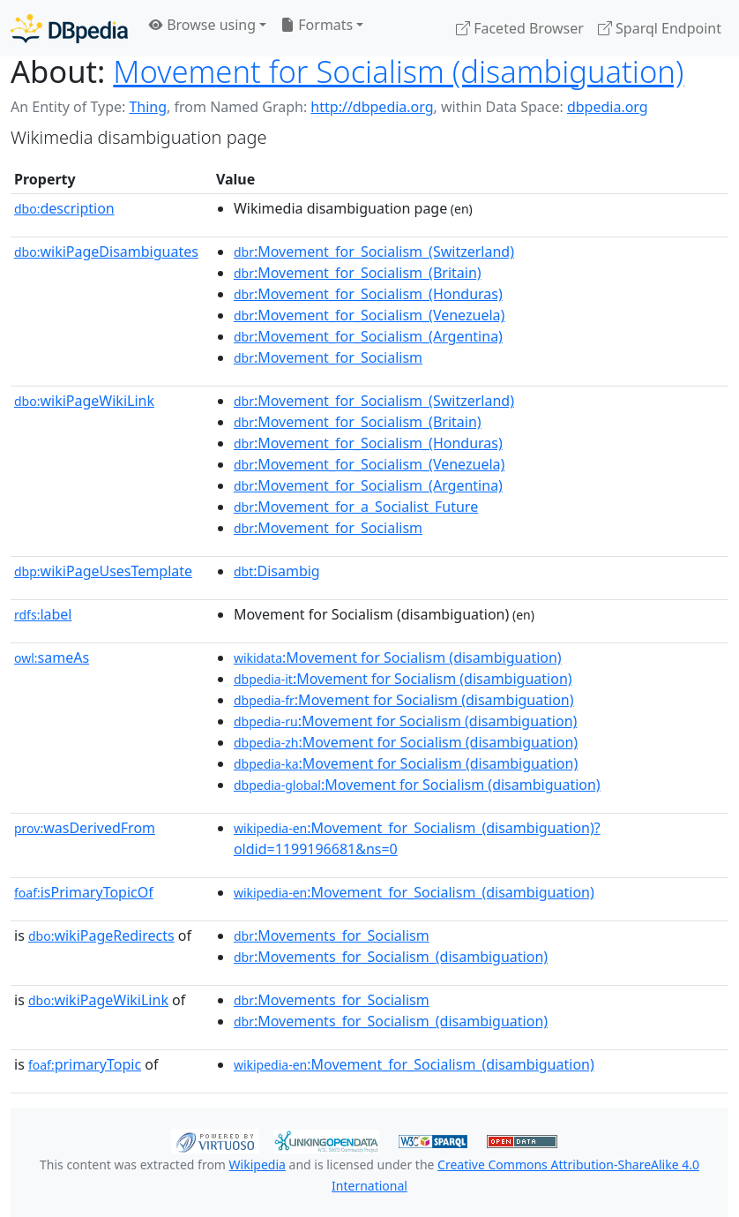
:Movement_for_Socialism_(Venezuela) (369, 315)
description (64, 208)
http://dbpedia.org (371, 106)
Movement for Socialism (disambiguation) (398, 71)
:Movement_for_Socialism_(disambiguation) (414, 892)
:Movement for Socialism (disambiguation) (398, 657)
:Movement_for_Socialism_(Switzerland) (374, 251)
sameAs (51, 657)
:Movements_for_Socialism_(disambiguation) (391, 956)
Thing (148, 106)
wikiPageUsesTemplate (103, 571)
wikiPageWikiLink (84, 400)
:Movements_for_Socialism (331, 935)
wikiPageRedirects (101, 935)
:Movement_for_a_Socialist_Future (356, 506)
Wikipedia (257, 1164)
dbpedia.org (607, 106)
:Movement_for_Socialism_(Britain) (357, 272)
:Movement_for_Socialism (328, 357)
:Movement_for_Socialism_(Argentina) (368, 336)
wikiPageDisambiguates (106, 251)
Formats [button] (316, 24)
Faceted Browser (520, 28)
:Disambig (277, 571)
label (43, 614)
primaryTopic (84, 1064)
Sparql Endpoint (659, 28)
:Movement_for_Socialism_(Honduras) (368, 294)
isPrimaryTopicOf (83, 892)
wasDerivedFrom (84, 828)
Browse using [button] (202, 24)
